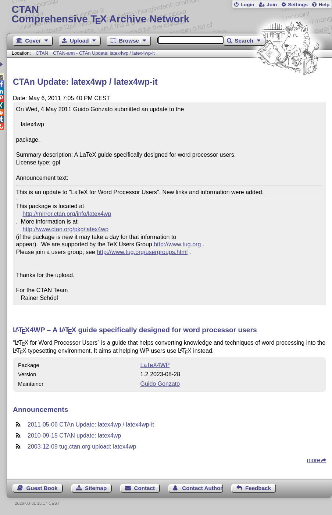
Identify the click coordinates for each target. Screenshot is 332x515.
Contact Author (202, 488)
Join (272, 4)
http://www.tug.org (177, 244)
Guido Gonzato (160, 384)
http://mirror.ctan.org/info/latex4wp (66, 214)
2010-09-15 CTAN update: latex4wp (74, 435)
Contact (144, 488)
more (313, 460)
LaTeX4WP (155, 365)
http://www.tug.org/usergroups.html (142, 252)
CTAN (42, 53)
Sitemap (96, 488)
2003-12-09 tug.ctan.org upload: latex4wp (82, 446)
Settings (298, 4)
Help (324, 4)
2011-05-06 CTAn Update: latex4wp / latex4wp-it (91, 424)
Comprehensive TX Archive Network (169, 14)
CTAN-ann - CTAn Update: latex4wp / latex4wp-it (104, 53)
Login (247, 4)
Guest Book (42, 488)
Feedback (258, 488)
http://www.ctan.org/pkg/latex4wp (65, 229)
